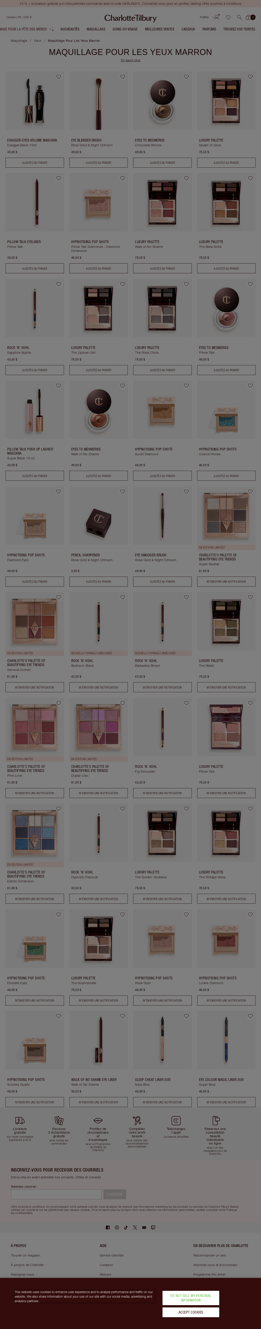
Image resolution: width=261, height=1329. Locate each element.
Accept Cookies (191, 1312)
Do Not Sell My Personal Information (191, 1298)
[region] (130, 1303)
